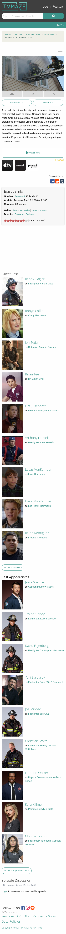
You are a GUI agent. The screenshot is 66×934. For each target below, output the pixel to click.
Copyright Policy (10, 927)
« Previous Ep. (17, 102)
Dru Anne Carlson (24, 214)
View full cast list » (13, 567)
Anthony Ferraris (37, 438)
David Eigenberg (37, 645)
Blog (27, 916)
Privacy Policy (28, 927)
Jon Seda (31, 342)
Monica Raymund (38, 836)
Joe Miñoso (33, 709)
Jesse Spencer (35, 582)
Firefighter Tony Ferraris (41, 442)
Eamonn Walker (36, 773)
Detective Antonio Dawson (42, 347)
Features (8, 916)
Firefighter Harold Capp (40, 283)
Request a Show (44, 916)
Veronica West (39, 210)
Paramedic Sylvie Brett (40, 809)
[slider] (17, 220)
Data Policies (11, 922)
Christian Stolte (36, 741)
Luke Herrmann (36, 474)
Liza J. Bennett (35, 406)
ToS (40, 927)
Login (47, 6)
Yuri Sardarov (35, 677)
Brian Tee (32, 374)
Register (58, 6)
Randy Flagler (35, 279)
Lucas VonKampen (38, 469)
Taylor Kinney (35, 614)
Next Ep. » (48, 102)
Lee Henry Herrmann (39, 505)
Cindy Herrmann (37, 315)
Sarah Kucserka (21, 210)
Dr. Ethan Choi (36, 378)
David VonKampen (38, 501)
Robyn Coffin (34, 311)
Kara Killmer (34, 804)
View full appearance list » (16, 870)
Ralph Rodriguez (37, 533)
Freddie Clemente (37, 537)
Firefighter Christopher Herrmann (46, 650)
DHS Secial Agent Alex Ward (43, 410)
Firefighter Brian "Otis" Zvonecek (45, 682)
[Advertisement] (26, 250)
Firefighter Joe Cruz (39, 713)
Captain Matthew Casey (41, 586)
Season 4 (20, 196)
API (19, 916)
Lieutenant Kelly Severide (42, 618)
